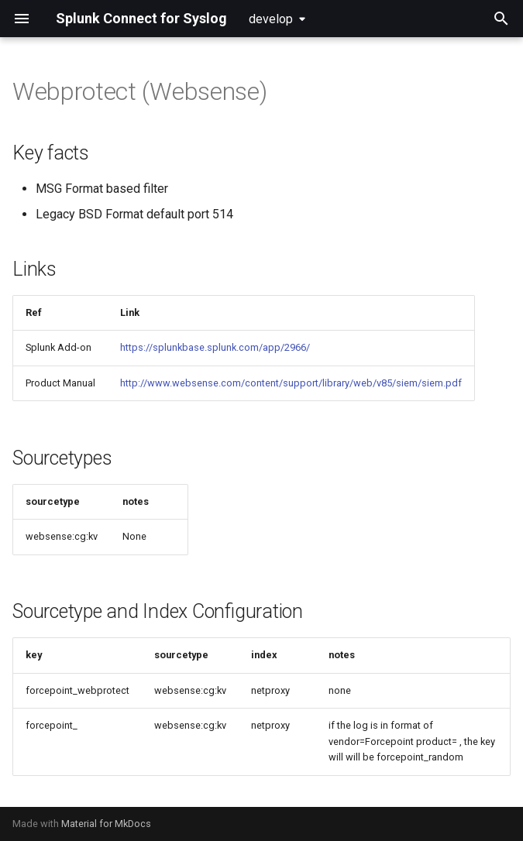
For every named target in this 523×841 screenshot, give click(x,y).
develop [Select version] (271, 19)
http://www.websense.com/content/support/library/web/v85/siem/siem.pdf (291, 383)
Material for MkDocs (106, 823)
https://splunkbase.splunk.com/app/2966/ (215, 347)
